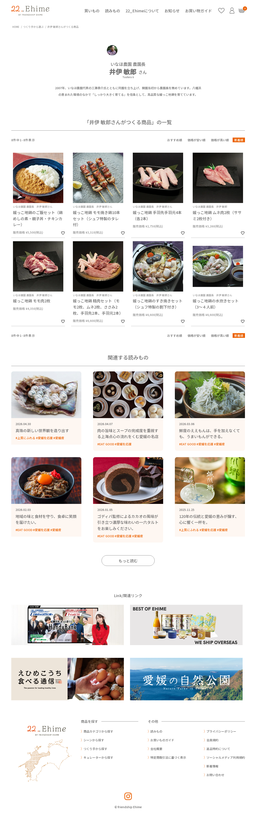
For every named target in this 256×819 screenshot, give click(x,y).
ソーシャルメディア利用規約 (225, 757)
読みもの (112, 10)
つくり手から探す (95, 749)
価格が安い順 (196, 140)
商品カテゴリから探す (98, 731)
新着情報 (212, 766)
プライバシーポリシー (221, 731)
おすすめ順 (174, 140)
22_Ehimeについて (142, 10)
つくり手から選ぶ (33, 26)
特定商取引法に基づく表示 (168, 757)
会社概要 (156, 749)
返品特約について (218, 749)
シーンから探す (93, 740)
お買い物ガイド (198, 10)
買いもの (92, 10)
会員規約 (212, 740)
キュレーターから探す (98, 757)
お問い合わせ (215, 775)
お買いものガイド (162, 740)
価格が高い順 (220, 140)
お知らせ (172, 10)
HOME (15, 26)
